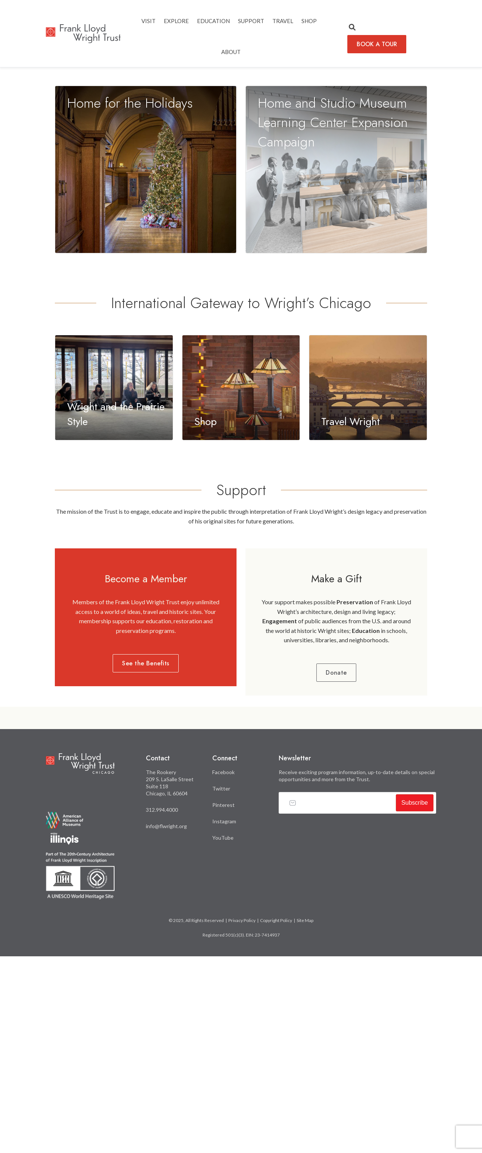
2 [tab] (430, 247)
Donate (336, 871)
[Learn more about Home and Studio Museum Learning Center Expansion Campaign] (336, 368)
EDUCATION (213, 21)
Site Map (305, 1119)
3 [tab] (441, 247)
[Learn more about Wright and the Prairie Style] (114, 585)
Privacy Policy (242, 1119)
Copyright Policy (276, 1119)
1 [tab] (419, 247)
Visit (148, 21)
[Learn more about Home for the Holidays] (145, 368)
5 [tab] (463, 247)
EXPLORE (176, 21)
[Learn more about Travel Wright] (368, 585)
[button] (352, 27)
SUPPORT (251, 21)
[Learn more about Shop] (241, 585)
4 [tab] (452, 247)
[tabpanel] (241, 166)
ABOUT (231, 51)
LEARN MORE (78, 245)
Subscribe (414, 1001)
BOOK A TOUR (377, 44)
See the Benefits (145, 862)
